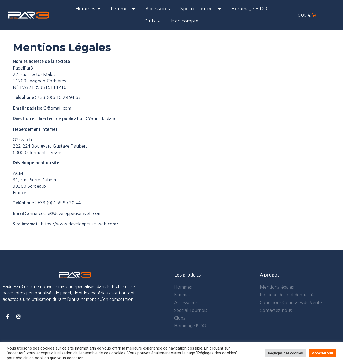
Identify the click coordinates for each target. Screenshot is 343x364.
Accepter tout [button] (322, 353)
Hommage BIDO (249, 8)
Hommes (88, 9)
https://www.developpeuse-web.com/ (79, 224)
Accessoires (158, 8)
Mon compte (185, 21)
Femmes (123, 9)
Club (152, 21)
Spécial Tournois (200, 9)
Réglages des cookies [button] (285, 353)
